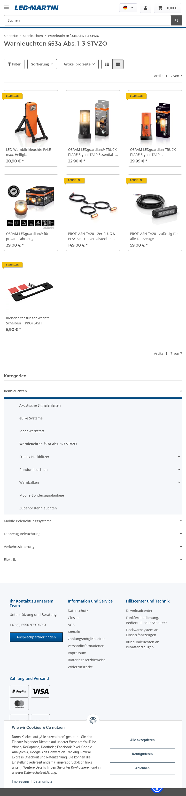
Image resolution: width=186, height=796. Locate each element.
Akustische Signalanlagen (40, 405)
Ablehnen (142, 768)
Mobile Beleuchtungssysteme (28, 521)
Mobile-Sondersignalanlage (41, 495)
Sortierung (40, 64)
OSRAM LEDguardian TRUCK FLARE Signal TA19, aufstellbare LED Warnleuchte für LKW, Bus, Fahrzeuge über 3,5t (154, 152)
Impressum (20, 781)
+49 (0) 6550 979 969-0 (28, 624)
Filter (14, 64)
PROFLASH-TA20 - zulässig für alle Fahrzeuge (154, 236)
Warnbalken (29, 482)
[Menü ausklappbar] (6, 3)
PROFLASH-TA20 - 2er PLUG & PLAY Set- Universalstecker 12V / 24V (93, 236)
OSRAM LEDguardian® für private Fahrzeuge (27, 236)
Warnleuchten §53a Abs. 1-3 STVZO (48, 444)
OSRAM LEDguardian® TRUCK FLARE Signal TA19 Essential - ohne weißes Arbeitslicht (92, 152)
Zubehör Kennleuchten (38, 508)
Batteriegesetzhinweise (87, 660)
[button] (128, 7)
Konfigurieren (142, 754)
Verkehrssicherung (19, 546)
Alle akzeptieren (142, 740)
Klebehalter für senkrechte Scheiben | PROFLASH (28, 320)
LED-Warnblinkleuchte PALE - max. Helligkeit (29, 152)
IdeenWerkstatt (31, 431)
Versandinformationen (86, 645)
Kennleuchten (15, 391)
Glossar (74, 617)
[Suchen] (87, 20)
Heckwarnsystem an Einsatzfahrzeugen (142, 632)
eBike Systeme (31, 418)
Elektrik (10, 559)
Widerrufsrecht (80, 667)
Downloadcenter (139, 610)
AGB (71, 624)
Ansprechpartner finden (36, 637)
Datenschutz (42, 781)
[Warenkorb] (167, 8)
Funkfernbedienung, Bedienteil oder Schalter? (146, 620)
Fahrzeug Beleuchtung (22, 533)
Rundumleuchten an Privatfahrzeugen (142, 644)
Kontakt (74, 631)
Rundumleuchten (33, 469)
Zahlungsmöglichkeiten (87, 638)
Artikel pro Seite (77, 64)
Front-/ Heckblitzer (34, 456)
